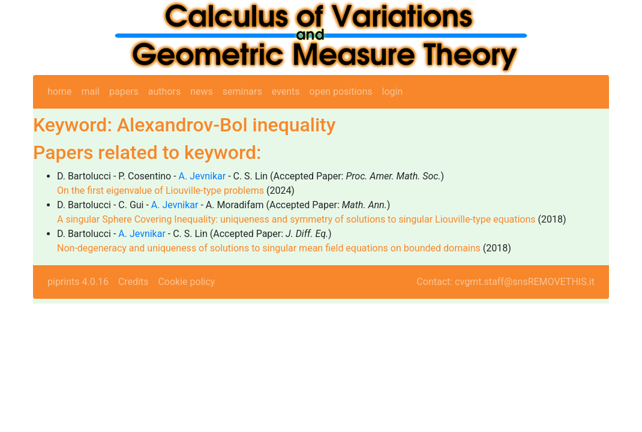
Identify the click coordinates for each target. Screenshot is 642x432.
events (286, 91)
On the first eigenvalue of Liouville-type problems (160, 190)
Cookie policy (186, 281)
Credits (133, 281)
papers (124, 91)
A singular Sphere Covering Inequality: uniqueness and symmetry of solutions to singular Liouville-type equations (296, 219)
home (59, 91)
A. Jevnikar (202, 176)
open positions (341, 91)
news (201, 91)
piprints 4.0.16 (78, 281)
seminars (242, 91)
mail (90, 91)
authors (164, 91)
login (392, 91)
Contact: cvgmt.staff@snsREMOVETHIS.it (505, 281)
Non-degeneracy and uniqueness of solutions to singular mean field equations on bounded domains (269, 248)
